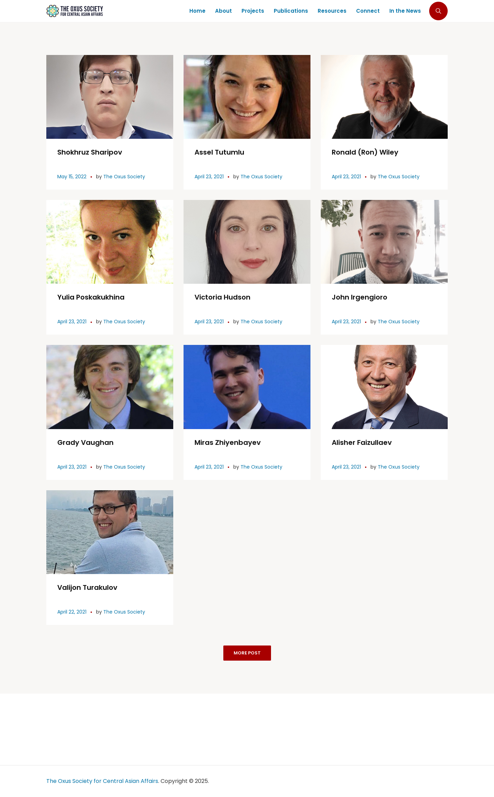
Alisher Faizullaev (362, 442)
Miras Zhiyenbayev (228, 442)
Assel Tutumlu (219, 152)
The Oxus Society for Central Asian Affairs (102, 781)
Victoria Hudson (222, 297)
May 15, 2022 (71, 176)
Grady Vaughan (85, 442)
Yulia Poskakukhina (91, 297)
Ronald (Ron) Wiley (365, 152)
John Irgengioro (359, 297)
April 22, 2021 (71, 611)
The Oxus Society (124, 176)
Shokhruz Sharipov (89, 152)
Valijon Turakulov (87, 587)
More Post (247, 653)
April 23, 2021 (209, 176)
